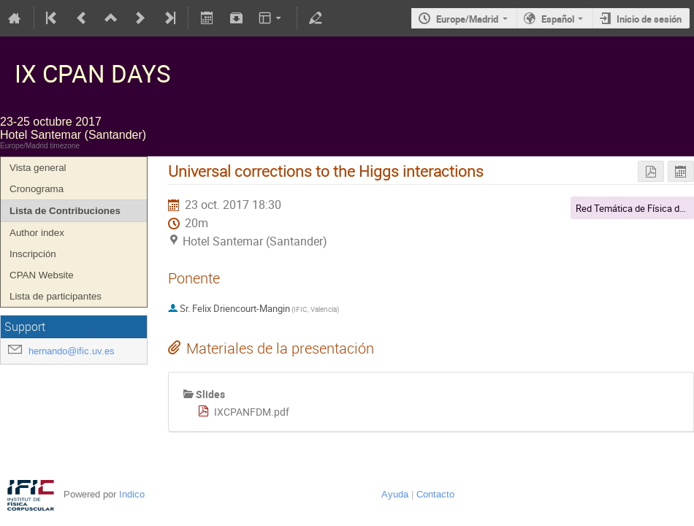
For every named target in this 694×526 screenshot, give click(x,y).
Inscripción (32, 253)
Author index (36, 232)
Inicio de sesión (649, 19)
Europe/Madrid (467, 19)
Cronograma (36, 188)
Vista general (37, 167)
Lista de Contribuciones (65, 210)
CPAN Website (41, 275)
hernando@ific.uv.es (71, 351)
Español (557, 19)
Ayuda (394, 494)
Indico (132, 494)
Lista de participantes (55, 296)
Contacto (435, 494)
